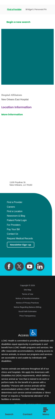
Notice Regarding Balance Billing (27, 308)
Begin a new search (18, 22)
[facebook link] (8, 267)
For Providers (14, 225)
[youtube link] (29, 267)
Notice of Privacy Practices (27, 303)
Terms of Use (27, 295)
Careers (11, 207)
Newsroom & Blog (16, 216)
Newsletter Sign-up (22, 245)
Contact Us (12, 234)
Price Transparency (27, 316)
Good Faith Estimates (27, 312)
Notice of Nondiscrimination (27, 299)
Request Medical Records (20, 238)
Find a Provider (14, 9)
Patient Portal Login (17, 220)
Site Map (27, 290)
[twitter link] (19, 267)
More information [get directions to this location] (12, 114)
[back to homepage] (2, 10)
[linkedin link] (40, 267)
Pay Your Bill (13, 229)
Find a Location (14, 211)
